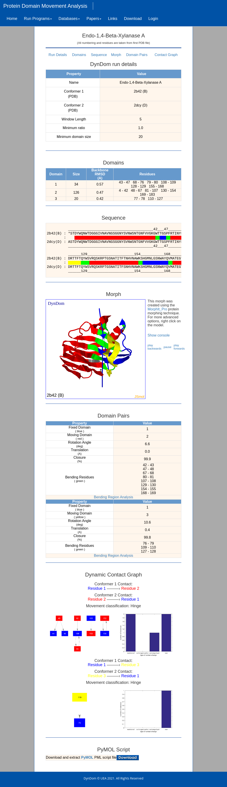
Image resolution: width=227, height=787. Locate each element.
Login (153, 18)
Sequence (99, 55)
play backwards (154, 347)
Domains (79, 55)
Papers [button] (93, 18)
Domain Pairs (136, 55)
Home (12, 18)
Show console (159, 335)
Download (133, 18)
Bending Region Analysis (113, 497)
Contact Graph (166, 55)
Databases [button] (69, 18)
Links (112, 18)
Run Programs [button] (38, 18)
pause (167, 347)
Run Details (58, 55)
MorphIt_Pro (157, 309)
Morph (116, 55)
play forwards (179, 347)
